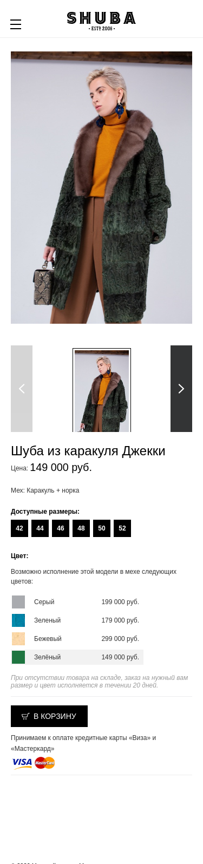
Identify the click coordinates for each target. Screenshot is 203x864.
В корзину (55, 716)
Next (181, 388)
